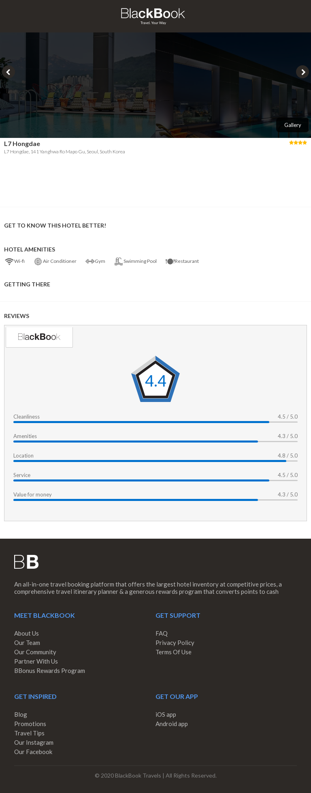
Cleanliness (26, 416)
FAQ (162, 633)
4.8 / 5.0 (288, 455)
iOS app (166, 714)
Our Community (35, 651)
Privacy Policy (175, 642)
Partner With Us (36, 661)
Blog (20, 714)
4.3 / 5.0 (288, 436)
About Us (26, 633)
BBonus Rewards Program (49, 670)
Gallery (292, 125)
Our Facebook (33, 751)
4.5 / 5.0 (288, 416)
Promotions (30, 723)
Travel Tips (29, 733)
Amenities (25, 436)
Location (23, 455)
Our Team (27, 642)
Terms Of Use (174, 651)
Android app (172, 723)
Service (21, 475)
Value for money (32, 494)
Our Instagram (33, 742)
